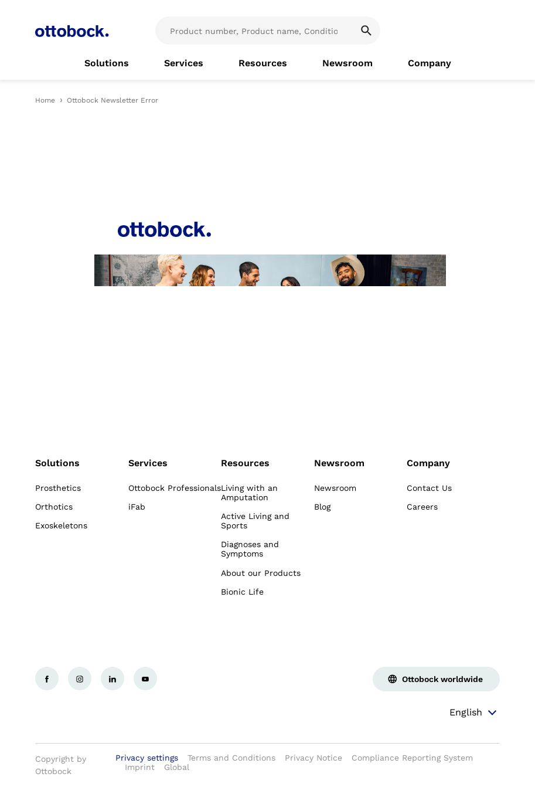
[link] (106, 63)
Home (45, 100)
